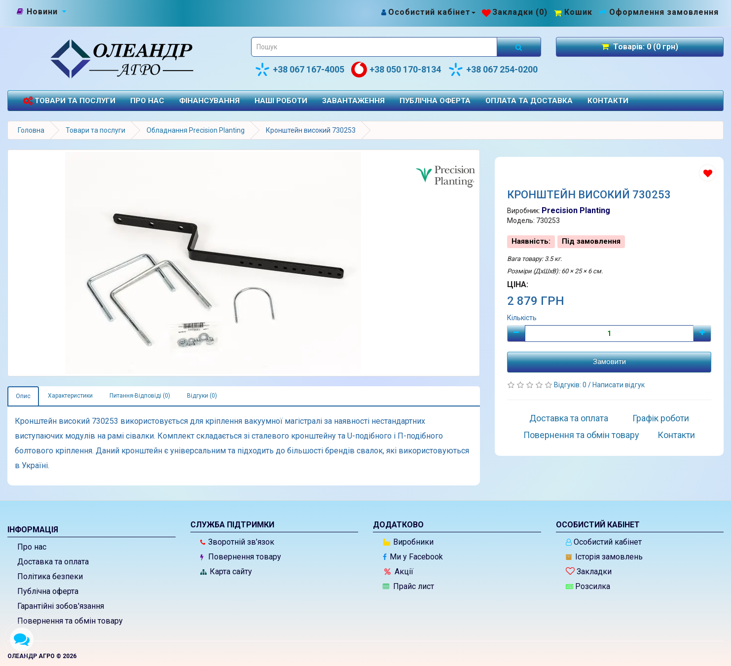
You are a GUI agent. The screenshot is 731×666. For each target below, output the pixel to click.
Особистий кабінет (604, 542)
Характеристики (70, 395)
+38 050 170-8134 (396, 69)
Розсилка (588, 586)
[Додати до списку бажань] (707, 173)
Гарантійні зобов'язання (60, 606)
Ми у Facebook (413, 556)
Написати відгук (618, 385)
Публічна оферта (435, 100)
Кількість (522, 318)
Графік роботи (660, 418)
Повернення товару (240, 556)
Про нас (147, 100)
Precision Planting (576, 210)
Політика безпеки (50, 576)
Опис (23, 396)
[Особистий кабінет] (427, 12)
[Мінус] (516, 333)
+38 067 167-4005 (299, 69)
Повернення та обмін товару (581, 435)
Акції (398, 571)
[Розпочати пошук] (519, 47)
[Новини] (42, 12)
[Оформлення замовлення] (659, 12)
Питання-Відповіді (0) (140, 395)
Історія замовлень (604, 556)
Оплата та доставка (529, 100)
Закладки (589, 571)
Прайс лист (408, 586)
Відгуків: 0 (571, 385)
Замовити (609, 361)
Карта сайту (226, 571)
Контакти (607, 100)
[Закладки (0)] (515, 12)
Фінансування (209, 100)
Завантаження (353, 100)
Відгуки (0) (202, 395)
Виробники (408, 542)
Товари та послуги (69, 101)
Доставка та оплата (568, 418)
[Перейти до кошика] (573, 12)
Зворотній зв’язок (237, 542)
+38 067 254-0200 (493, 69)
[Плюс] (702, 333)
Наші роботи (281, 100)
